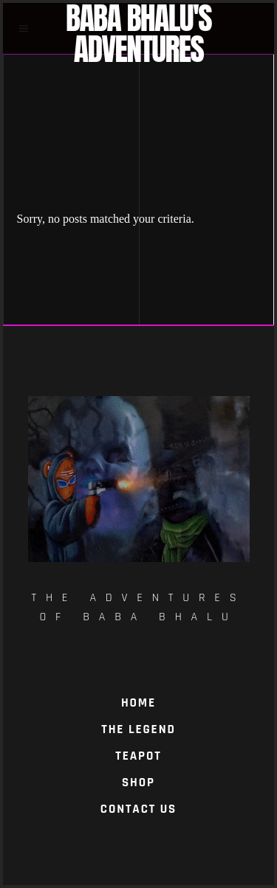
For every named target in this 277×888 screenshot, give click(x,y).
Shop (138, 782)
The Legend (138, 729)
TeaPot (138, 756)
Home (138, 703)
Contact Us (138, 809)
